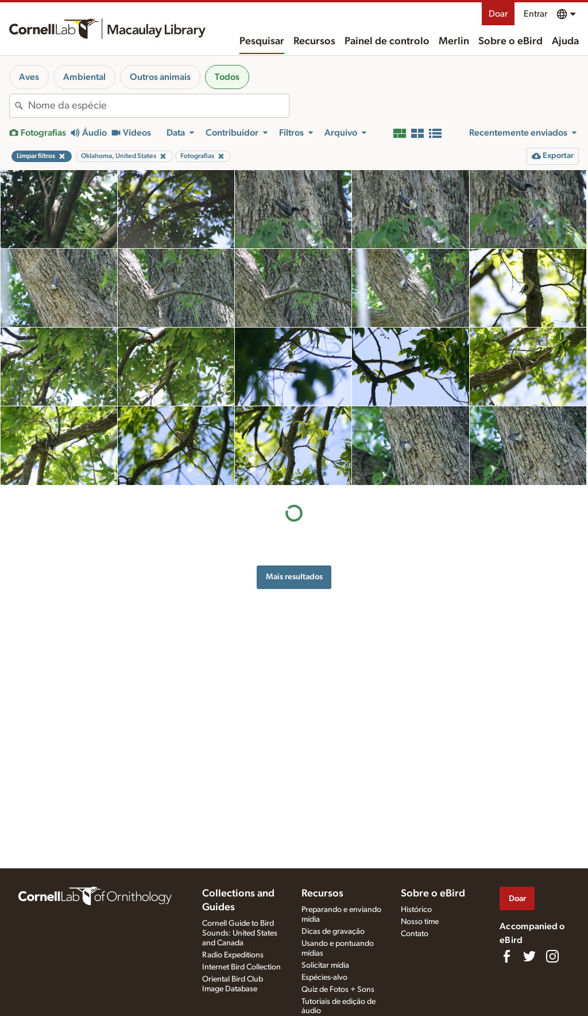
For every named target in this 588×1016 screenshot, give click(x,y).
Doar (498, 13)
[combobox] (158, 105)
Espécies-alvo (324, 977)
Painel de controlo (387, 41)
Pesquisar (261, 41)
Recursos (314, 41)
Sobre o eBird (510, 41)
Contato (414, 934)
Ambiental (84, 77)
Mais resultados (294, 576)
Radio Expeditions (233, 955)
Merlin (454, 41)
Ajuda (565, 41)
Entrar (535, 13)
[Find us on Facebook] (506, 956)
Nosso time (420, 922)
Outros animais (160, 77)
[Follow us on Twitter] (529, 956)
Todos (227, 77)
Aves (29, 77)
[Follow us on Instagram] (552, 956)
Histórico (416, 910)
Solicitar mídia (325, 965)
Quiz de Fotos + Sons (337, 990)
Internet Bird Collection (241, 967)
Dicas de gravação (333, 932)
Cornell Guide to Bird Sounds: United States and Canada (239, 933)
